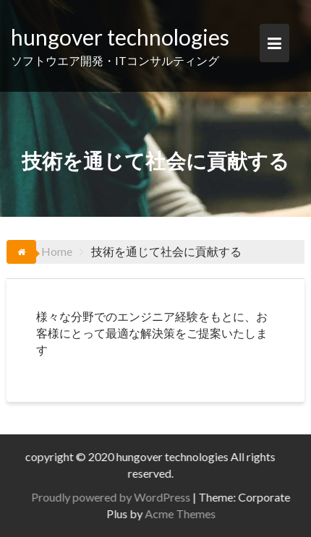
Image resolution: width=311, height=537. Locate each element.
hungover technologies (120, 37)
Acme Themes (183, 513)
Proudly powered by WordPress (114, 497)
